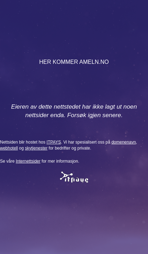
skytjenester (36, 148)
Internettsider (28, 161)
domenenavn (123, 142)
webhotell (9, 148)
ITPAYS (54, 142)
